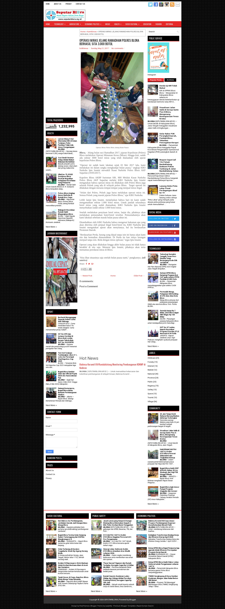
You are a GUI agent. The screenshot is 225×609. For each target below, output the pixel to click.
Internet (151, 366)
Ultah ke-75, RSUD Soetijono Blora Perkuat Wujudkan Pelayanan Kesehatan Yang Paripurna (66, 178)
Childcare (151, 358)
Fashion (159, 24)
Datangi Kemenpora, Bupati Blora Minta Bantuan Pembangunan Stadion (67, 391)
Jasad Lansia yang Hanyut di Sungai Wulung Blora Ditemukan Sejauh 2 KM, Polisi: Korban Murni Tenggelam (118, 523)
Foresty (151, 362)
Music (107, 24)
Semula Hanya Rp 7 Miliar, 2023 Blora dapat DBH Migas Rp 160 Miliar (169, 314)
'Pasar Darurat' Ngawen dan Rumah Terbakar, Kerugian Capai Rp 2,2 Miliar (118, 564)
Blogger (132, 600)
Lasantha (108, 606)
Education (147, 24)
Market (150, 370)
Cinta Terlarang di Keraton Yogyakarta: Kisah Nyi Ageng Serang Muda (73, 551)
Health (118, 23)
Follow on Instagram (164, 239)
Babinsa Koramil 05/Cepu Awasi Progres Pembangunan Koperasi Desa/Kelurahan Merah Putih (161, 523)
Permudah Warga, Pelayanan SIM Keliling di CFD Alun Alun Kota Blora (169, 295)
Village (150, 401)
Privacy (68, 4)
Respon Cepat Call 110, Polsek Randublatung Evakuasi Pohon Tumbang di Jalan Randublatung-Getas (168, 165)
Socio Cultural (133, 23)
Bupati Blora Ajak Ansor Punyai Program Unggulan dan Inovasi (169, 489)
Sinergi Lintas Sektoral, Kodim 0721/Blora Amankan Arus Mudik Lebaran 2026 (116, 551)
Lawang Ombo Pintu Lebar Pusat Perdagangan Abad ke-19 (168, 189)
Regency (151, 386)
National (151, 374)
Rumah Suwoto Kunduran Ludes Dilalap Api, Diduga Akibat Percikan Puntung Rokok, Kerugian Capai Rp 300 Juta (117, 579)
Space (150, 394)
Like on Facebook (164, 226)
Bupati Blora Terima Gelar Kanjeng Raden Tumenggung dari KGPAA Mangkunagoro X (72, 537)
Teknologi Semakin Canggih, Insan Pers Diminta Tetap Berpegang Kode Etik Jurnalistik (168, 258)
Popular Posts (156, 80)
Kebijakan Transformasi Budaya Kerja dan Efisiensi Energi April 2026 (163, 536)
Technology (60, 23)
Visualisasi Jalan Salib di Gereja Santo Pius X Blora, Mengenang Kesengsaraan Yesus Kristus (169, 113)
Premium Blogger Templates (124, 606)
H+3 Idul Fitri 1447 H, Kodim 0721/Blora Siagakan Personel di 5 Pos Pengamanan (117, 537)
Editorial (169, 24)
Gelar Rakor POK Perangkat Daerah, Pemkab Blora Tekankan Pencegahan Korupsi (169, 138)
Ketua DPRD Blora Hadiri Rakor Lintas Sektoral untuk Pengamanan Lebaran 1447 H (163, 564)
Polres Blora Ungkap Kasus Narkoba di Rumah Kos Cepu (66, 195)
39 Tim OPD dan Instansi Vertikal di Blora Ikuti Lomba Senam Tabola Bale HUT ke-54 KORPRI (66, 338)
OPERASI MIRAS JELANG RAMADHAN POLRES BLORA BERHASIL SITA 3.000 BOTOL (109, 42)
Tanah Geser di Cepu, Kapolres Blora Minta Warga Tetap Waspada (73, 578)
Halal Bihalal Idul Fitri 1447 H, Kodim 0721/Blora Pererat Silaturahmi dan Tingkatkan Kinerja (168, 453)
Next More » (51, 227)
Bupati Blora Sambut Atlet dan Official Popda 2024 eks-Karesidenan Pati (67, 375)
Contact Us (80, 4)
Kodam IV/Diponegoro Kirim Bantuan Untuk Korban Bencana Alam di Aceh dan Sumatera (73, 565)
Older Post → (139, 276)
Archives (170, 80)
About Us (57, 4)
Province (151, 378)
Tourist (150, 397)
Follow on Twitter (164, 219)
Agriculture (76, 23)
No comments (117, 48)
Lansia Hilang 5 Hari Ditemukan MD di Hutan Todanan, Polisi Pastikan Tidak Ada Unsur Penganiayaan (67, 143)
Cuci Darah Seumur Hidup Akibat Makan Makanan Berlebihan (66, 160)
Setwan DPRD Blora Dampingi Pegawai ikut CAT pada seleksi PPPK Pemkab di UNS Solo (169, 276)
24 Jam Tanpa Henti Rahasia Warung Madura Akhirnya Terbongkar (169, 416)
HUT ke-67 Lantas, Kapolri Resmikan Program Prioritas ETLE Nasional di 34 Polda (169, 330)
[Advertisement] (61, 72)
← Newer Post (86, 276)
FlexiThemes (84, 606)
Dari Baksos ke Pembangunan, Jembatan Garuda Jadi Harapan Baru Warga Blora (72, 523)
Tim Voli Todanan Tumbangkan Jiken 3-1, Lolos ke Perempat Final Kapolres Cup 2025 (67, 357)
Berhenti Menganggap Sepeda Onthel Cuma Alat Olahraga (67, 319)
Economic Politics (94, 23)
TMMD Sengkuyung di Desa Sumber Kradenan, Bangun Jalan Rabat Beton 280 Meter (163, 578)
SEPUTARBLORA (111, 600)
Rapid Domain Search (145, 606)
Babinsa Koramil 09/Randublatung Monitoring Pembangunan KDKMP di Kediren (112, 366)
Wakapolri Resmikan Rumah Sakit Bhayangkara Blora (66, 212)
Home (48, 4)
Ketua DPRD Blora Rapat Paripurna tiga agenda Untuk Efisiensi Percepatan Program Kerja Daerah (163, 550)
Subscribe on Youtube (164, 233)
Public (150, 382)
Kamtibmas (92, 32)
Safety (150, 390)
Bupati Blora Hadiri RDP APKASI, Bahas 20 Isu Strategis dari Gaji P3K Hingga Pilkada (169, 471)
